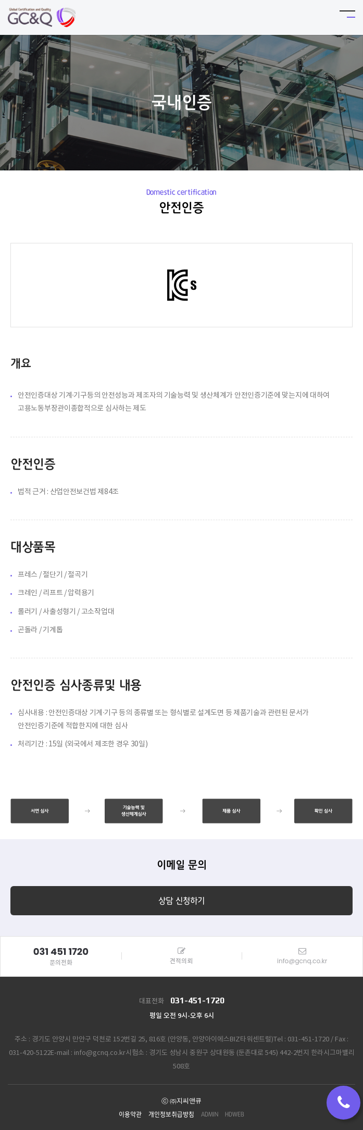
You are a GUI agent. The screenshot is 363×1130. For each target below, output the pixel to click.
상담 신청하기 (181, 900)
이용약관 (130, 1115)
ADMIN (209, 1115)
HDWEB (234, 1115)
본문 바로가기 (0, 0)
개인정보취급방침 (171, 1115)
